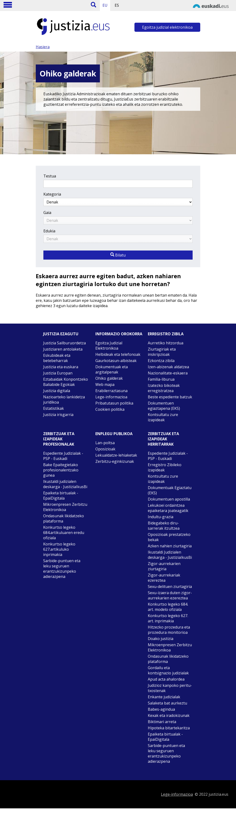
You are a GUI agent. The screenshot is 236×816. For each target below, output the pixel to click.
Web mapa (104, 384)
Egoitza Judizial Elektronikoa (108, 345)
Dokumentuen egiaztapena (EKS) (164, 405)
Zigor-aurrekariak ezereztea (164, 577)
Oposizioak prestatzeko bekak (169, 537)
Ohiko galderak (109, 378)
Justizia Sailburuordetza (64, 343)
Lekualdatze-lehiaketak (116, 455)
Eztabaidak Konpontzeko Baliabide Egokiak (65, 382)
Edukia (49, 231)
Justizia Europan (57, 373)
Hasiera (43, 46)
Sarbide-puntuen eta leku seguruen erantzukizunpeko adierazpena (61, 568)
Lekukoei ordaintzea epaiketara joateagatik (168, 508)
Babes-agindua (161, 709)
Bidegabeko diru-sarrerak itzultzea (164, 525)
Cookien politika (109, 409)
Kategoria (52, 194)
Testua (49, 176)
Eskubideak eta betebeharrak (56, 358)
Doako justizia (160, 638)
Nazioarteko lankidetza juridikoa (64, 399)
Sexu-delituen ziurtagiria (170, 586)
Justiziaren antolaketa (62, 349)
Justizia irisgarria (58, 414)
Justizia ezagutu (60, 333)
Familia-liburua (161, 379)
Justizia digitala (56, 390)
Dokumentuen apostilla (169, 499)
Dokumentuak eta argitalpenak (111, 369)
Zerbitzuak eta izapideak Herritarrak (163, 439)
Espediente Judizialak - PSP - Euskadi (63, 456)
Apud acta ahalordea (166, 679)
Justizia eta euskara (60, 366)
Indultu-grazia (160, 516)
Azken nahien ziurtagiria (170, 546)
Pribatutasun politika (114, 403)
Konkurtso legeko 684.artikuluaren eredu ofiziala (63, 532)
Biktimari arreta (162, 721)
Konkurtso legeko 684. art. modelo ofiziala (168, 607)
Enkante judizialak (164, 696)
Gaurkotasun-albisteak (116, 360)
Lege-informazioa (111, 397)
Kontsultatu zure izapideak (163, 417)
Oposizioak (105, 449)
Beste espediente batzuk (170, 397)
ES (117, 5)
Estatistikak (53, 408)
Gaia (47, 212)
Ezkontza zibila (161, 360)
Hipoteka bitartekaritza (169, 728)
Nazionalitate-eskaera (168, 373)
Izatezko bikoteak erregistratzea (164, 388)
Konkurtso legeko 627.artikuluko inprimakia (59, 549)
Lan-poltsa (105, 442)
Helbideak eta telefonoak (117, 354)
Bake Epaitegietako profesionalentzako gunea (60, 470)
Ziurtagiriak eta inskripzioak (162, 352)
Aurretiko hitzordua (165, 343)
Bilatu (118, 255)
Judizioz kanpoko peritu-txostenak (170, 688)
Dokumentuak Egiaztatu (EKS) (169, 490)
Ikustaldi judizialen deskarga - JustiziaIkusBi (65, 484)
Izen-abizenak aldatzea (168, 366)
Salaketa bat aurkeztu (167, 703)
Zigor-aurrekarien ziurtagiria (164, 566)
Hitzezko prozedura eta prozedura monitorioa (169, 629)
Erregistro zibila (166, 333)
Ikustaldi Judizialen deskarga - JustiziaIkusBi (170, 554)
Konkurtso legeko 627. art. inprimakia (168, 618)
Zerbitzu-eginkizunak (114, 461)
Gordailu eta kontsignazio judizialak (168, 670)
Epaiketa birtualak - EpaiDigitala (60, 495)
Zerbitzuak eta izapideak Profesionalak (58, 439)
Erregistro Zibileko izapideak (164, 467)
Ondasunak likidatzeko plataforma (63, 518)
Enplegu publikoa (114, 433)
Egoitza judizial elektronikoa (167, 27)
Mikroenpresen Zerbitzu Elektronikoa (65, 507)
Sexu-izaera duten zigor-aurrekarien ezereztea (170, 595)
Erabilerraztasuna (111, 390)
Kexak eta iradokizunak (169, 715)
